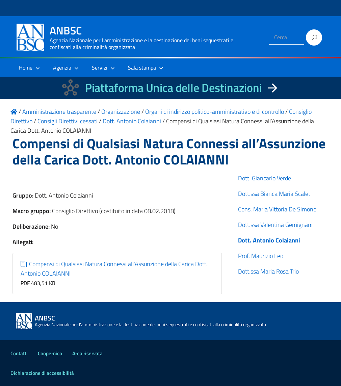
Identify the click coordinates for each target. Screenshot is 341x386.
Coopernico (50, 353)
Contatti (19, 353)
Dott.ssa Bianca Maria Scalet (274, 193)
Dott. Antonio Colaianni (269, 240)
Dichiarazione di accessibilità (42, 373)
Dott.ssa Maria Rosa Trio (268, 271)
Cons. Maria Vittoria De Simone (277, 209)
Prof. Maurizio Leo (260, 255)
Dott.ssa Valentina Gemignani (275, 224)
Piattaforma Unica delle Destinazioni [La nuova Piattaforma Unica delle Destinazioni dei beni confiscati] (173, 87)
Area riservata (87, 353)
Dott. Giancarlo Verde (264, 178)
